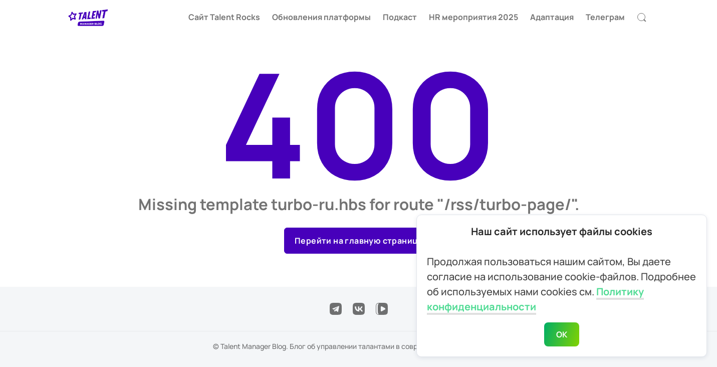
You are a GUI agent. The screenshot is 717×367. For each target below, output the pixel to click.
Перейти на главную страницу (358, 240)
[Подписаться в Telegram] (336, 309)
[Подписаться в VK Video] (382, 309)
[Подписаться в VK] (359, 309)
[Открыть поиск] (642, 18)
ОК (562, 334)
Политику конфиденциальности (535, 299)
